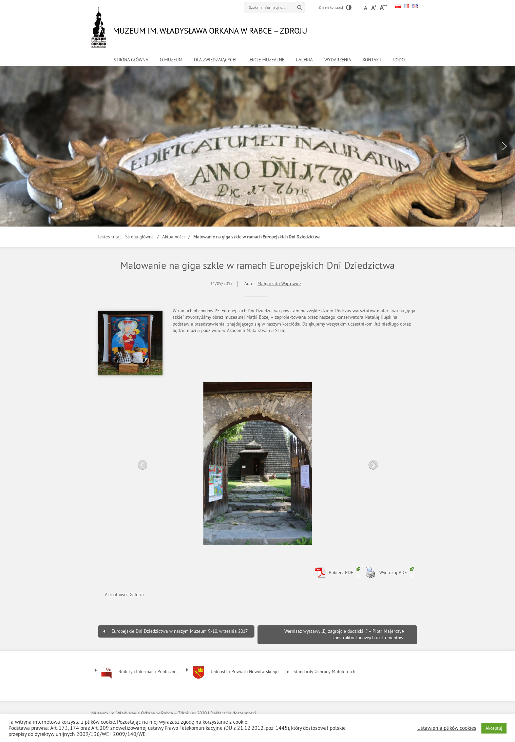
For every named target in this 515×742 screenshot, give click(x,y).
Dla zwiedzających (215, 60)
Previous (140, 463)
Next (371, 463)
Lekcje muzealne (265, 60)
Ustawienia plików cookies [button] (446, 728)
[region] (257, 146)
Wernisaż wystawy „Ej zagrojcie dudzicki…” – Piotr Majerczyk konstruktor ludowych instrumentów (343, 634)
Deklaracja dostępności (233, 713)
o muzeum (171, 60)
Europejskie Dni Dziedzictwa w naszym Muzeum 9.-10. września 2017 (180, 631)
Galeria (304, 60)
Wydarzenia (337, 60)
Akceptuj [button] (493, 728)
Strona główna (131, 60)
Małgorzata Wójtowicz (279, 284)
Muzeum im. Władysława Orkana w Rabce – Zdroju (210, 30)
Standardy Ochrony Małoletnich (324, 672)
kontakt (372, 60)
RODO (399, 60)
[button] (10, 146)
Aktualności (173, 237)
